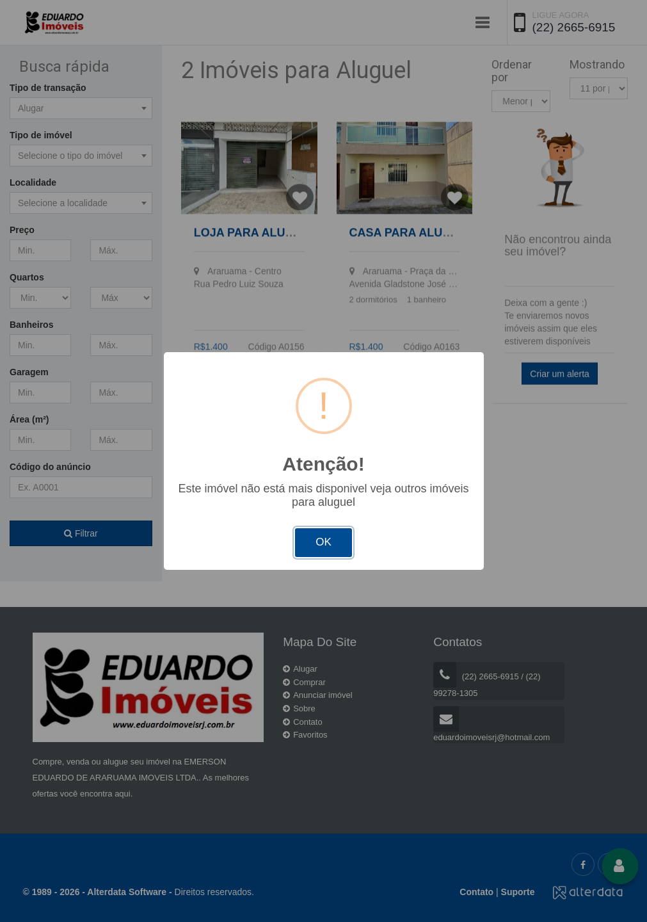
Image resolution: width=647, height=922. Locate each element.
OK (323, 542)
